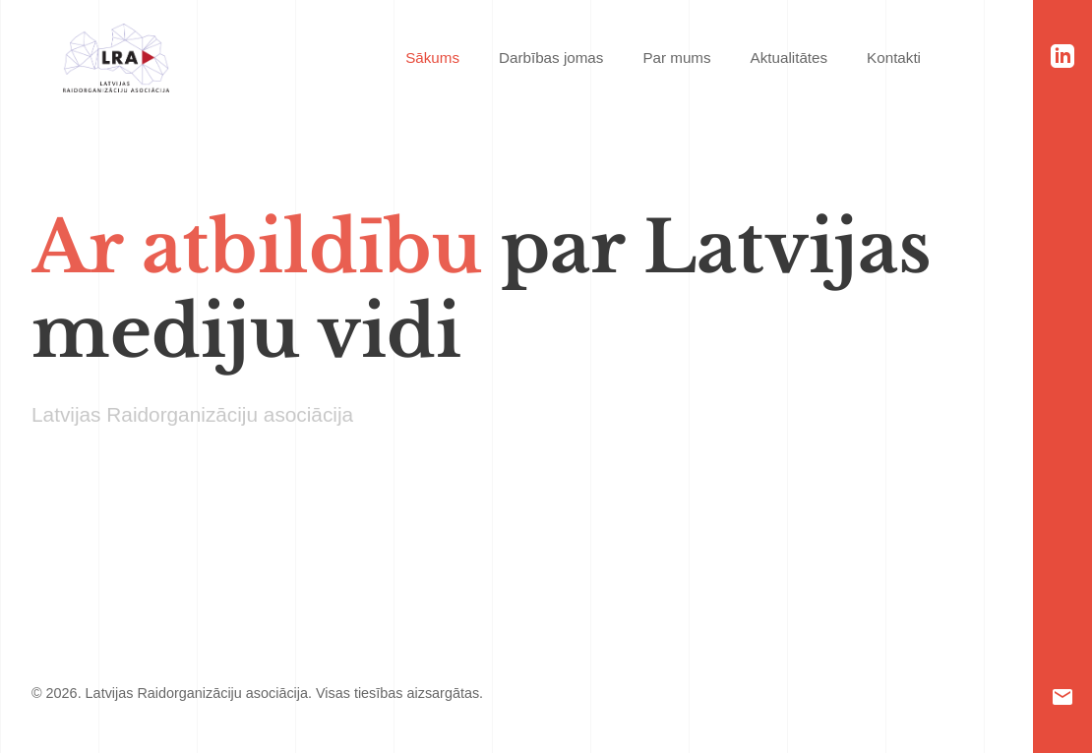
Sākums (432, 57)
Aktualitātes (789, 57)
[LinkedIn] (1062, 56)
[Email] (1062, 697)
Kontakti (894, 57)
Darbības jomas (551, 57)
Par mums (676, 57)
